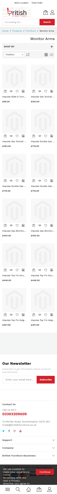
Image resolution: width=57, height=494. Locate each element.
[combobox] (21, 22)
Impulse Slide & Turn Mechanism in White (24, 96)
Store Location (21, 3)
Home (5, 31)
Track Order (37, 3)
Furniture (31, 31)
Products (17, 31)
